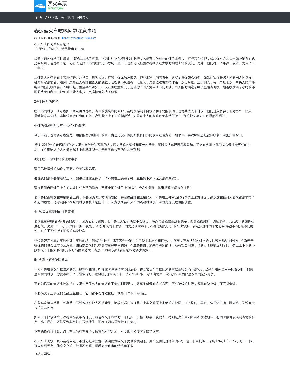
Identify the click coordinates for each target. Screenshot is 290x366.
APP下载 (51, 17)
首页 (39, 17)
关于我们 (67, 17)
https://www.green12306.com (79, 37)
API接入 (82, 17)
